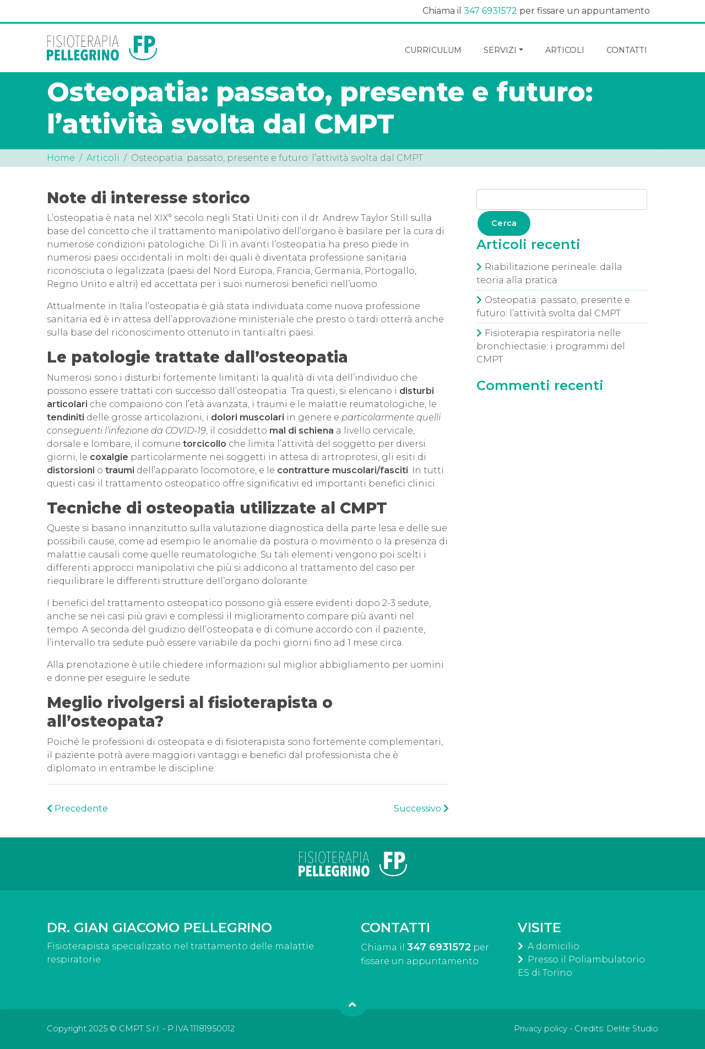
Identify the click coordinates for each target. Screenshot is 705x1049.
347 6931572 (490, 11)
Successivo (421, 808)
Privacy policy (540, 1029)
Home (61, 158)
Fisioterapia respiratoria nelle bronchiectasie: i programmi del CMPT (550, 346)
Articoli (103, 158)
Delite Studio (632, 1029)
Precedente (77, 808)
